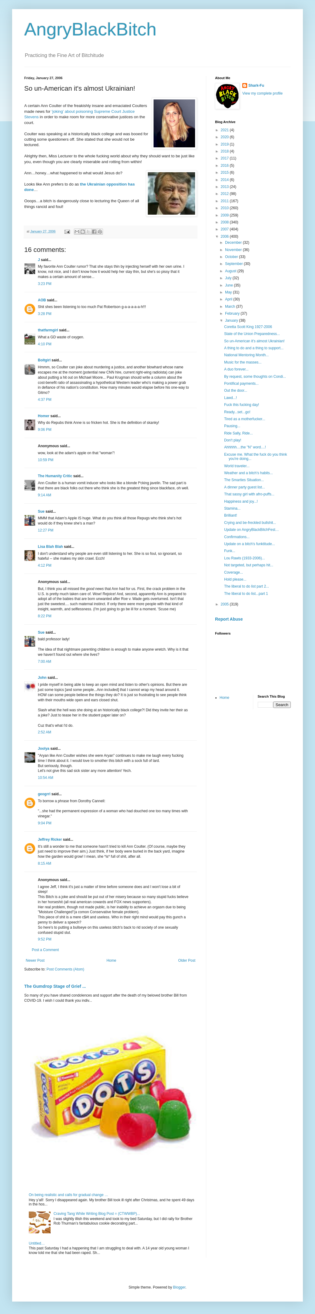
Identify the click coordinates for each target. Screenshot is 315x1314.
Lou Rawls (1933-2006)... (244, 558)
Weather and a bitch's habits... (248, 473)
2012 (225, 194)
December (234, 242)
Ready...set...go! (237, 412)
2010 (225, 208)
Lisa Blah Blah (50, 547)
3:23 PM (44, 284)
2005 (225, 604)
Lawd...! (230, 398)
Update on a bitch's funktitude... (249, 544)
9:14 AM (44, 495)
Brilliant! (230, 515)
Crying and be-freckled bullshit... (250, 523)
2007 (225, 229)
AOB (42, 300)
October (232, 257)
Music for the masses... (242, 362)
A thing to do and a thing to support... (254, 348)
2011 (225, 201)
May (229, 292)
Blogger (179, 1287)
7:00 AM (44, 661)
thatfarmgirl (48, 330)
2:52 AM (44, 732)
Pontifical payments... (241, 383)
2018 (225, 151)
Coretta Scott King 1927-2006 (248, 327)
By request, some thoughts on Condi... (255, 376)
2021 (225, 130)
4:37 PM (44, 399)
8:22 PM (44, 616)
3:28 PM (44, 314)
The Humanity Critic (55, 476)
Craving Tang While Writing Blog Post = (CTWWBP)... (97, 1214)
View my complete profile (262, 93)
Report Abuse (229, 619)
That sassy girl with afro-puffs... (249, 494)
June (229, 285)
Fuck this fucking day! (241, 405)
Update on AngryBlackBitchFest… (251, 530)
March (230, 306)
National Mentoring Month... (246, 355)
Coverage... (233, 572)
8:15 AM (44, 863)
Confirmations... (237, 537)
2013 (225, 187)
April (229, 299)
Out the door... (235, 390)
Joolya (43, 748)
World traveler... (237, 466)
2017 (225, 158)
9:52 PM (44, 939)
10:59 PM (45, 460)
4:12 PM (44, 565)
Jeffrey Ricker (50, 839)
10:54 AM (45, 778)
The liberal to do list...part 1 (246, 594)
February (232, 313)
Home (111, 960)
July (229, 278)
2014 (225, 180)
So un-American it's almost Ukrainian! (254, 341)
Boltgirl (44, 360)
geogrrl (44, 794)
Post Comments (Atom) (65, 969)
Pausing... (232, 426)
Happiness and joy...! (241, 501)
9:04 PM (44, 823)
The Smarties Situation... (244, 480)
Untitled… (37, 1243)
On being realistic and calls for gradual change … (68, 1195)
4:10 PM (44, 344)
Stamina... (232, 508)
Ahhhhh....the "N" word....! (245, 447)
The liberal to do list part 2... (246, 586)
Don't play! (232, 440)
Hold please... (235, 579)
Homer (43, 416)
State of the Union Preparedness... (252, 334)
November (234, 250)
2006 (225, 236)
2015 (225, 172)
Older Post (186, 960)
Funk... (229, 551)
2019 (225, 144)
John (42, 677)
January (232, 320)
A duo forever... (236, 369)
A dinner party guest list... (244, 487)
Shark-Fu (256, 85)
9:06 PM (44, 429)
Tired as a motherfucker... (244, 419)
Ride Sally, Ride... (238, 433)
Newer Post (35, 960)
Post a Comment (45, 950)
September (234, 264)
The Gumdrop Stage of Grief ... (55, 986)
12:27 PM (45, 530)
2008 (225, 222)
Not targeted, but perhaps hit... (248, 565)
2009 (225, 215)
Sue (41, 511)
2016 (225, 165)
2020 (225, 137)
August (231, 271)
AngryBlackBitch (90, 29)
